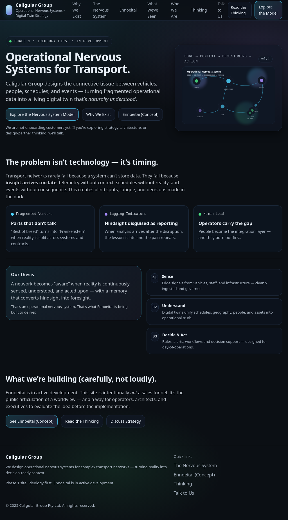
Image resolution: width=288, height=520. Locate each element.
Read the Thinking (238, 10)
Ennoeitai (128, 10)
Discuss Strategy (126, 421)
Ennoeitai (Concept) (141, 114)
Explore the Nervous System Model (42, 114)
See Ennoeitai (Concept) (31, 421)
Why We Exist (98, 114)
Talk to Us (184, 493)
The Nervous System (195, 465)
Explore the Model (268, 10)
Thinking (199, 10)
